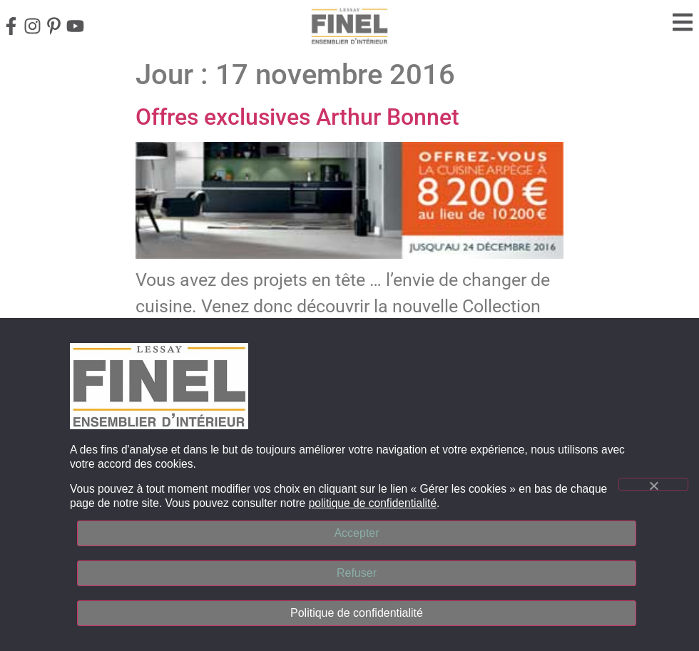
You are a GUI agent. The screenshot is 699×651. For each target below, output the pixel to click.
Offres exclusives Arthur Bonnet (297, 116)
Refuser (357, 573)
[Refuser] (653, 484)
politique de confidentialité (373, 503)
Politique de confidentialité (356, 613)
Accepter (356, 533)
